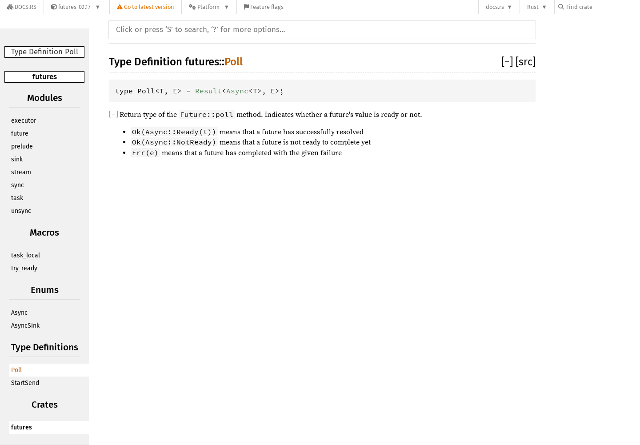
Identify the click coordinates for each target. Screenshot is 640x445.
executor (23, 120)
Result (208, 90)
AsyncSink (25, 325)
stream (21, 172)
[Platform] (209, 7)
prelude (22, 146)
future (19, 133)
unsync (21, 211)
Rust (533, 7)
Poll (16, 370)
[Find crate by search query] (602, 7)
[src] (526, 62)
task (17, 198)
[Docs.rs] (22, 7)
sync (17, 185)
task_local (25, 255)
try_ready (24, 268)
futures (44, 76)
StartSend (25, 383)
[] (508, 62)
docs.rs (495, 7)
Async (19, 313)
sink (17, 159)
